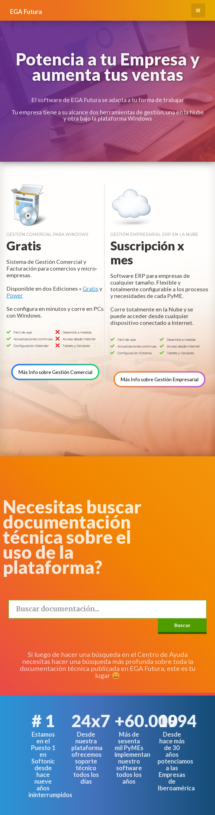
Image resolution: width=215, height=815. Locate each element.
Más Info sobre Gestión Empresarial (159, 367)
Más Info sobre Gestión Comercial (55, 360)
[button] (198, 10)
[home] (26, 9)
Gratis (90, 288)
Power (14, 295)
